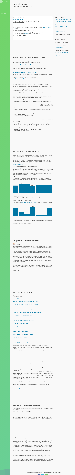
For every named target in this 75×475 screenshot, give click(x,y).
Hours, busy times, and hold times (61, 26)
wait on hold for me (32, 202)
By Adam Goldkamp (19, 243)
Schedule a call (35, 23)
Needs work (48, 470)
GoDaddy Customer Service (60, 53)
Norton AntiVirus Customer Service (61, 52)
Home (2, 6)
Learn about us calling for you (18, 70)
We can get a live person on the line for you (25, 72)
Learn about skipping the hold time (19, 78)
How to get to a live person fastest (61, 24)
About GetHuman (4, 13)
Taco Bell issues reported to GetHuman (20, 388)
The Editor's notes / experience (60, 29)
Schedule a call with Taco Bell (18, 164)
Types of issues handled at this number (62, 28)
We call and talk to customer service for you (63, 21)
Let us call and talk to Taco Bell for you (23, 65)
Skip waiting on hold (28, 23)
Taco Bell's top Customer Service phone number (63, 19)
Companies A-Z (3, 11)
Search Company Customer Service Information (4, 9)
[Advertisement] (33, 48)
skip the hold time (29, 38)
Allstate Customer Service (59, 55)
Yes (44, 470)
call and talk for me (24, 202)
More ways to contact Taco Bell (60, 31)
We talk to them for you (19, 23)
